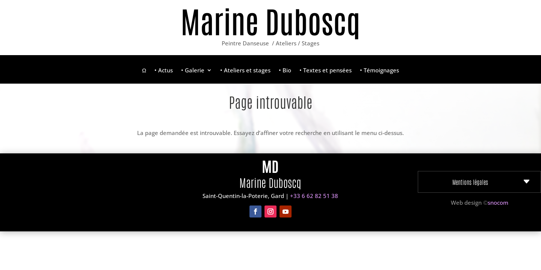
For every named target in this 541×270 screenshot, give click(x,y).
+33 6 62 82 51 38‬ (314, 196)
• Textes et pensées (325, 71)
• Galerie (192, 71)
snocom (498, 202)
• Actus (163, 71)
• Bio (285, 71)
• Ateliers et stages (245, 71)
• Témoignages (379, 71)
